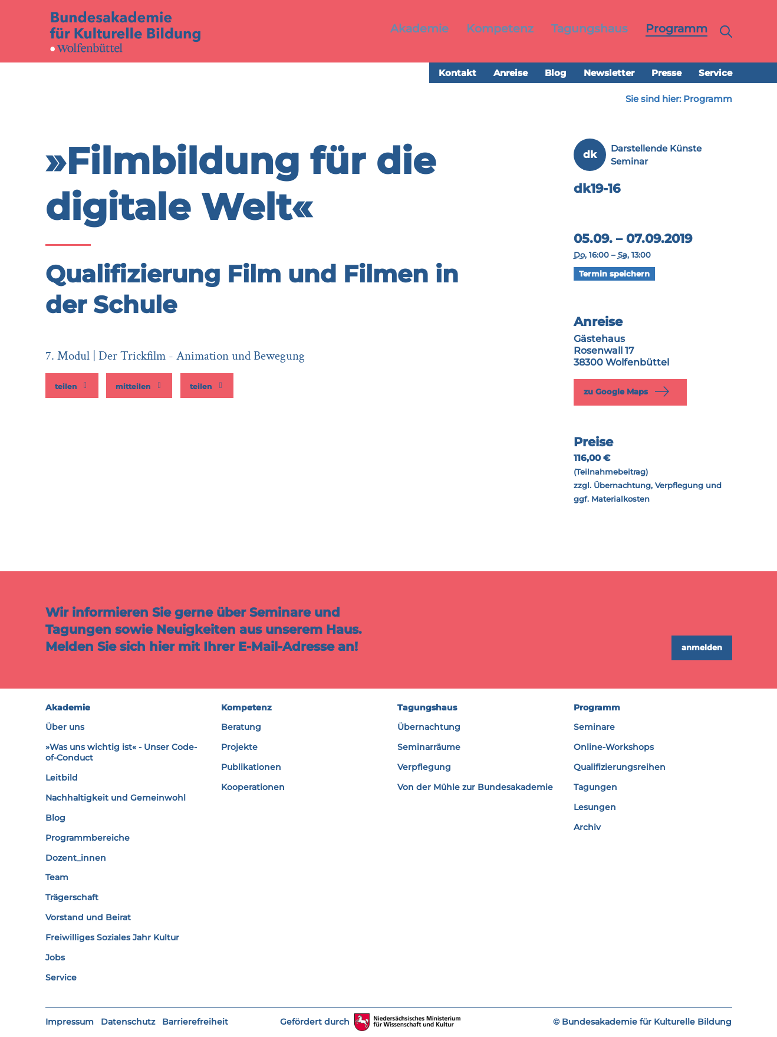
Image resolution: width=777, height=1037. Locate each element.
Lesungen (595, 807)
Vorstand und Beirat (88, 918)
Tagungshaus (427, 707)
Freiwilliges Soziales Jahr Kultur (112, 938)
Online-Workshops (614, 747)
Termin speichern (614, 274)
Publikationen (251, 767)
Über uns (64, 727)
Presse (666, 73)
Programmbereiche (87, 837)
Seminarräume (428, 747)
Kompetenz (246, 707)
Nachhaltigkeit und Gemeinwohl (115, 798)
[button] (71, 386)
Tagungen (595, 787)
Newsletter (609, 73)
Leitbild (61, 778)
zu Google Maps (629, 392)
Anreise (510, 73)
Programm (707, 99)
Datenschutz (128, 1021)
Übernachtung (428, 727)
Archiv (587, 827)
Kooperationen (253, 787)
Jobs (55, 958)
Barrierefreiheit (195, 1021)
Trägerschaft (71, 898)
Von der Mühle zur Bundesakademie (475, 787)
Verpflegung (424, 767)
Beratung (241, 727)
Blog (556, 73)
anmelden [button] (701, 648)
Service (715, 73)
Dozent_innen (75, 857)
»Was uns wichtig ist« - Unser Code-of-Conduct (121, 752)
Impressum (69, 1021)
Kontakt (457, 73)
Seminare (594, 727)
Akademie (67, 707)
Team (56, 878)
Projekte (239, 747)
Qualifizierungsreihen (620, 767)
